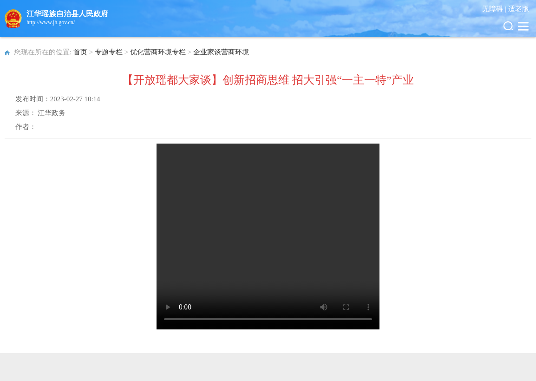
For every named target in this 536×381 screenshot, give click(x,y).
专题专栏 (109, 52)
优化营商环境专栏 (158, 52)
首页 (80, 52)
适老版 (518, 9)
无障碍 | (495, 9)
